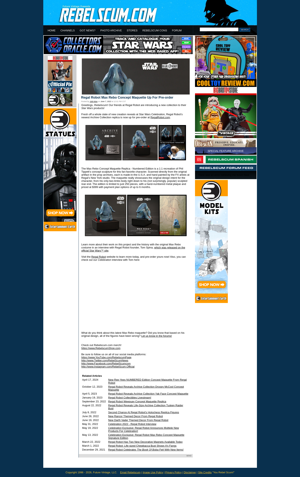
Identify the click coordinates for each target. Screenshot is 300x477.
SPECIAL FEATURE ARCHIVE (226, 151)
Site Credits (205, 472)
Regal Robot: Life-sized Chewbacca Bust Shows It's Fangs (142, 445)
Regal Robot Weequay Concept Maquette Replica (137, 401)
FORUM (177, 30)
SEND (189, 456)
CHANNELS (67, 30)
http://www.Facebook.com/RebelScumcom (106, 363)
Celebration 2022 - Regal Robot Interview (132, 424)
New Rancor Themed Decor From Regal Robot (135, 416)
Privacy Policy (173, 472)
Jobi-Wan (94, 101)
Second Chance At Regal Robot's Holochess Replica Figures (143, 412)
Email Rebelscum (130, 472)
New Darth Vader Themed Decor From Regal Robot (138, 420)
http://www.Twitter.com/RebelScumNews (104, 360)
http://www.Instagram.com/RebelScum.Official (108, 366)
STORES (132, 30)
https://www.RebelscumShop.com (101, 348)
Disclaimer (190, 472)
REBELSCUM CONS (155, 30)
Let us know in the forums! (156, 335)
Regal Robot (98, 256)
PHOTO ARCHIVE (111, 30)
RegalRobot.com (160, 117)
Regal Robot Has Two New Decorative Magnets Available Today (145, 441)
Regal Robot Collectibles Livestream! (129, 397)
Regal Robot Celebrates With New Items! (146, 449)
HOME (52, 30)
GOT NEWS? (88, 30)
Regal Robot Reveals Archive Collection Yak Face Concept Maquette (148, 393)
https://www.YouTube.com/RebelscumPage (106, 357)
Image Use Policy (153, 472)
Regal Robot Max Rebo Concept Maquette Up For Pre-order (127, 97)
